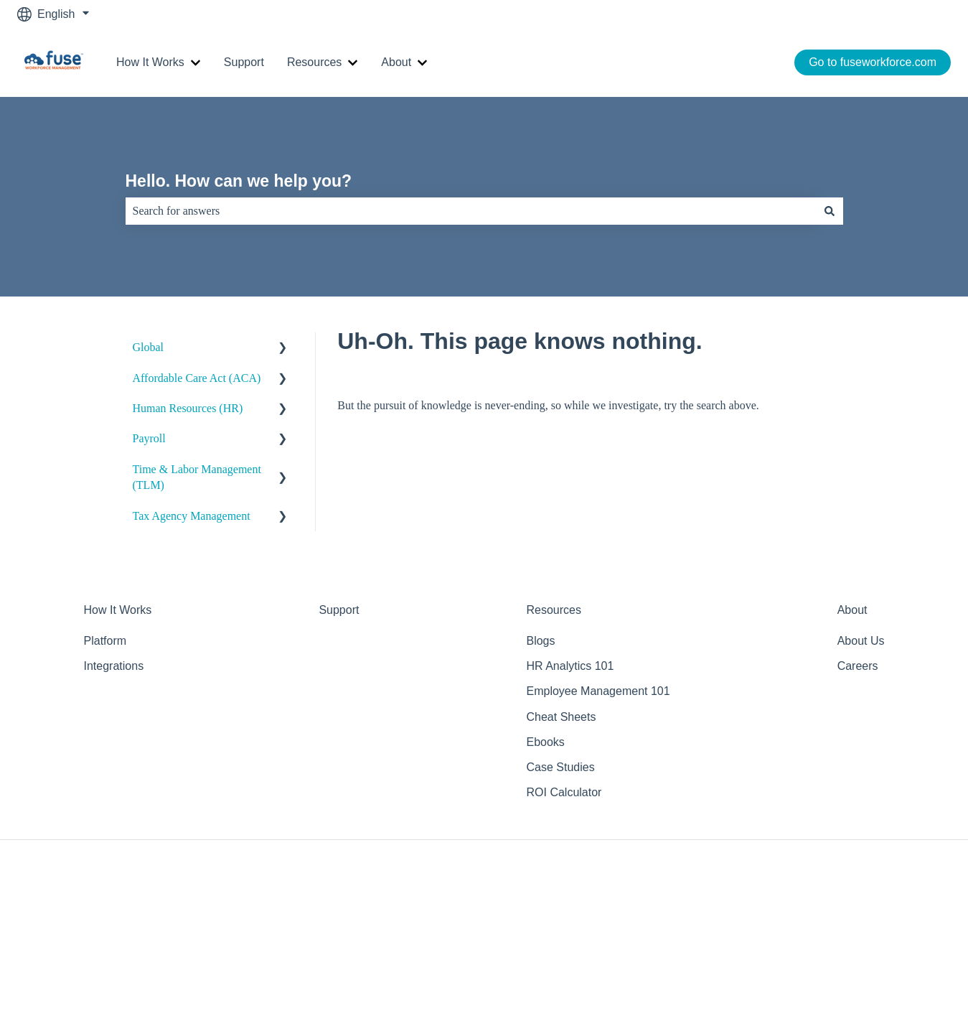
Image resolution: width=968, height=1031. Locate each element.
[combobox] (471, 211)
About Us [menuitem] (861, 641)
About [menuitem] (852, 610)
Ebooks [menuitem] (545, 742)
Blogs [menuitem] (540, 641)
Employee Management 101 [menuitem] (597, 691)
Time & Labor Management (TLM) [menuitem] (197, 477)
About (396, 62)
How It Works (150, 62)
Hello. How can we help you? (239, 181)
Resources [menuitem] (553, 610)
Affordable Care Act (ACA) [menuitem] (197, 378)
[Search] (829, 211)
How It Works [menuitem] (118, 610)
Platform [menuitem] (105, 641)
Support (244, 62)
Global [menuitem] (148, 347)
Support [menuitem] (339, 610)
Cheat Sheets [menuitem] (561, 717)
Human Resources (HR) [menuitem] (188, 408)
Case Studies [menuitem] (560, 767)
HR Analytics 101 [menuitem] (570, 666)
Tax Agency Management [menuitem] (191, 516)
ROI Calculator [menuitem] (563, 792)
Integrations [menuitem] (114, 666)
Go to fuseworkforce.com (872, 62)
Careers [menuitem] (857, 666)
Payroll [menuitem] (149, 438)
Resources (314, 62)
